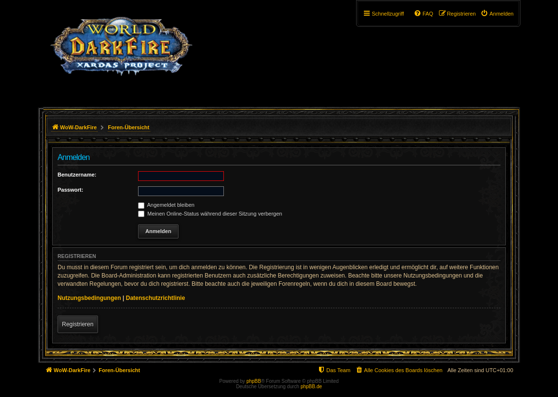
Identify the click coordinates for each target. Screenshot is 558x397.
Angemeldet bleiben (166, 205)
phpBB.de (311, 386)
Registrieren (78, 324)
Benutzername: (77, 175)
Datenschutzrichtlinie (155, 298)
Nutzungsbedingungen (89, 298)
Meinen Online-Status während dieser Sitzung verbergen (210, 214)
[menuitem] (497, 14)
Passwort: (70, 190)
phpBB (253, 381)
